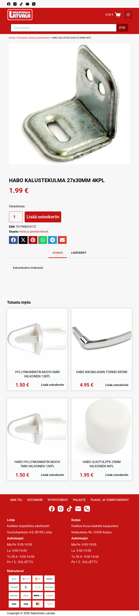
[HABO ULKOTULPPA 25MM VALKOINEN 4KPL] (101, 428)
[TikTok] (21, 4)
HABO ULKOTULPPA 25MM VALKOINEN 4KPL (102, 464)
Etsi (122, 28)
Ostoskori (35, 500)
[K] (128, 14)
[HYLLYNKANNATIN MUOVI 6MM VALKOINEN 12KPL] (37, 338)
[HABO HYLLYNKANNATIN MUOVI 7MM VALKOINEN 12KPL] (37, 428)
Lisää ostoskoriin (43, 216)
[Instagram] (15, 4)
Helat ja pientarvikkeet (39, 38)
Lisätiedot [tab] (78, 252)
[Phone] (33, 4)
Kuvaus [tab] (58, 252)
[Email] (27, 4)
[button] (13, 240)
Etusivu (12, 38)
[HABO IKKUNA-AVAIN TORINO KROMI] (101, 338)
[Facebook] (8, 4)
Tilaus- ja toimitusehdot (109, 500)
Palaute (79, 500)
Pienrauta (22, 38)
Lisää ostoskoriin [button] (52, 385)
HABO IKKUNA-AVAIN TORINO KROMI (101, 372)
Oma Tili (16, 500)
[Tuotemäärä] (16, 216)
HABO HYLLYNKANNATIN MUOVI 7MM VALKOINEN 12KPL (37, 464)
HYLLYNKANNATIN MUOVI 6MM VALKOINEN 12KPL (37, 374)
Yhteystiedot (58, 500)
